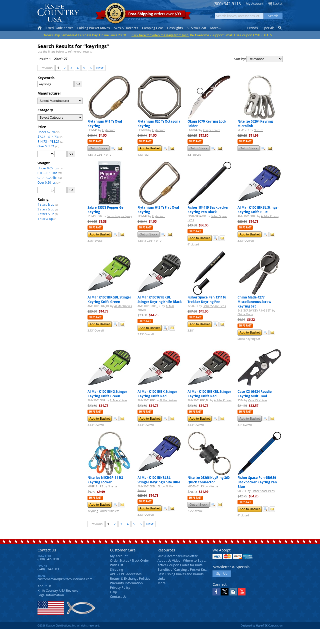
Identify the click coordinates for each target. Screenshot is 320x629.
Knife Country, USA (58, 13)
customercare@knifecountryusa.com (65, 579)
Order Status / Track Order (129, 560)
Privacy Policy (120, 587)
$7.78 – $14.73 (48, 137)
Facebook (216, 591)
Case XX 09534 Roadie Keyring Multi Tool (255, 393)
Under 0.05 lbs (48, 168)
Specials (268, 28)
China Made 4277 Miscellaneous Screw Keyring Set (254, 301)
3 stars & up (46, 209)
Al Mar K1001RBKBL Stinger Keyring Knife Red (209, 393)
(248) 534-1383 (48, 569)
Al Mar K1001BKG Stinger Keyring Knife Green (107, 393)
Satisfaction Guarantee (115, 13)
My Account (255, 3)
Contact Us (47, 549)
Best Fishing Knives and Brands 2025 (184, 574)
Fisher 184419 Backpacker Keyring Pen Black (208, 209)
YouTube (242, 591)
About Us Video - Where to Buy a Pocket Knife (191, 560)
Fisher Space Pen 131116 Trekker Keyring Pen (207, 299)
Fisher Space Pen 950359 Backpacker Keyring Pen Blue (257, 482)
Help (113, 592)
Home (40, 27)
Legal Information (51, 595)
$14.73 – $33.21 (49, 141)
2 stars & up (46, 214)
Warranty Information (126, 583)
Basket (277, 3)
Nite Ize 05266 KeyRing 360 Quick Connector (209, 479)
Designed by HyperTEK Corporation (261, 625)
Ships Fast (95, 141)
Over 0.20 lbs (47, 182)
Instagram (233, 591)
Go (78, 83)
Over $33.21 (46, 146)
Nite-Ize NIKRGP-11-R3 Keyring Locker (105, 479)
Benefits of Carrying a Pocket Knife (183, 569)
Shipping (116, 569)
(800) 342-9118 (227, 4)
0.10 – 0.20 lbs (47, 178)
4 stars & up (46, 204)
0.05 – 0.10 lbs (47, 173)
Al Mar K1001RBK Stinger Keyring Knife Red (157, 393)
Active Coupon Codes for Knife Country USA (190, 565)
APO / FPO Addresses (126, 574)
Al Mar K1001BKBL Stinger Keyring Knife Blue (258, 209)
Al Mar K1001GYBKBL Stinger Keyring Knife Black (160, 299)
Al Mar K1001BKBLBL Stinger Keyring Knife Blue (159, 479)
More (215, 28)
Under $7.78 (46, 132)
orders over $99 (143, 15)
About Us (44, 586)
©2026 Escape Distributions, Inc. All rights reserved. (69, 625)
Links (161, 578)
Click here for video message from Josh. (160, 35)
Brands (252, 28)
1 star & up (45, 219)
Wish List (116, 565)
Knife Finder (280, 27)
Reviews (58, 590)
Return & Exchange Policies (130, 578)
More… (163, 583)
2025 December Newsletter (178, 556)
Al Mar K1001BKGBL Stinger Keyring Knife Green (109, 299)
